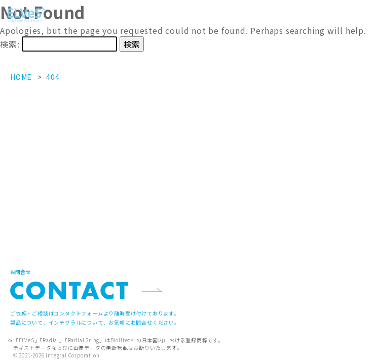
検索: (9, 44)
